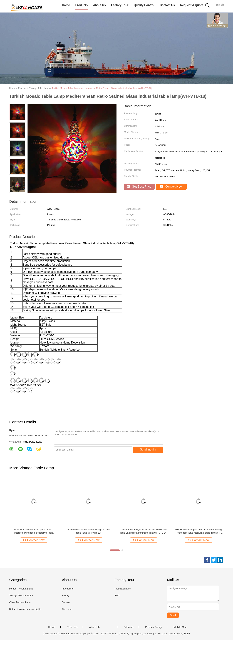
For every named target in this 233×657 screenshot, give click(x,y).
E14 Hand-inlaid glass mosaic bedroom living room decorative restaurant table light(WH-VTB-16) (198, 531)
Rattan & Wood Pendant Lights (25, 609)
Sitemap (128, 627)
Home (66, 5)
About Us (99, 5)
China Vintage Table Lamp (56, 633)
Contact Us (167, 5)
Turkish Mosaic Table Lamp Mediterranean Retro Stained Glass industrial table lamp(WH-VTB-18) (102, 88)
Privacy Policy (153, 627)
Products (81, 5)
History (65, 595)
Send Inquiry (148, 449)
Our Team (67, 609)
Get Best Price (139, 186)
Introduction (68, 588)
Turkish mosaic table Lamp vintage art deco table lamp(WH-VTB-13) (88, 531)
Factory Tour (119, 5)
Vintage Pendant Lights (21, 595)
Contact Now (171, 186)
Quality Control (144, 5)
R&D (117, 595)
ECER (187, 633)
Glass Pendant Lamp (20, 602)
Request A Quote (191, 5)
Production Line (123, 588)
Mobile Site (180, 627)
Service (66, 602)
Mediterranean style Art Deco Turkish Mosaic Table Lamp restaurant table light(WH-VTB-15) (143, 531)
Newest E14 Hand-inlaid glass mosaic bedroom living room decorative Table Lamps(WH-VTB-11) (33, 531)
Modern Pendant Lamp (21, 588)
